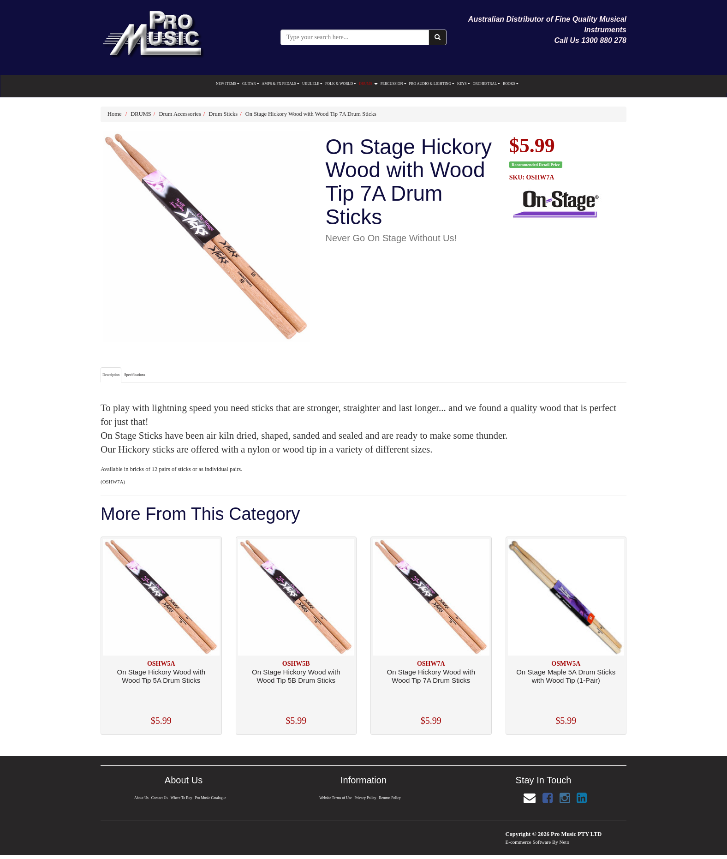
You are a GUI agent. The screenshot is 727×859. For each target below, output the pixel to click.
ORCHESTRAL (486, 84)
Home (114, 114)
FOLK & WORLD (340, 84)
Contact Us (159, 798)
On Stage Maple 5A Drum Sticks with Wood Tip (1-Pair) (565, 676)
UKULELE (312, 84)
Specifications (134, 375)
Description (110, 375)
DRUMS (368, 84)
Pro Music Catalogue (211, 798)
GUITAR (250, 84)
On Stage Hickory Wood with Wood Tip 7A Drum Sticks (310, 114)
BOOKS (510, 84)
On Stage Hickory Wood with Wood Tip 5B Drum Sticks (296, 676)
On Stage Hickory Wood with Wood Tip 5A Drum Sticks (161, 676)
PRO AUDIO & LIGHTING (431, 84)
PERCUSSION (393, 84)
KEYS (463, 84)
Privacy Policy (365, 798)
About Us (140, 798)
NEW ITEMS (227, 84)
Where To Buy (181, 798)
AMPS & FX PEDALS (280, 84)
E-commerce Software (528, 842)
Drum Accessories (180, 114)
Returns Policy (390, 798)
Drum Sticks (223, 114)
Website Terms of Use (335, 798)
